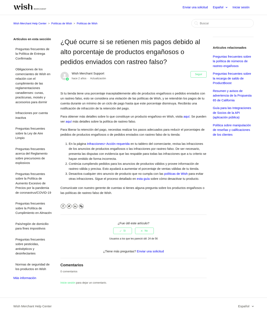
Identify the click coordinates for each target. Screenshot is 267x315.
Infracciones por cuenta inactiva (31, 115)
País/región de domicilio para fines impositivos (31, 226)
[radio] (122, 231)
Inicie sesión (67, 282)
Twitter (69, 206)
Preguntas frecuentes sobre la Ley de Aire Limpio (30, 133)
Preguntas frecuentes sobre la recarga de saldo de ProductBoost (232, 78)
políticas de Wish (176, 173)
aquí (186, 116)
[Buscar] (222, 23)
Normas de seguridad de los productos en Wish (32, 267)
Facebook (63, 206)
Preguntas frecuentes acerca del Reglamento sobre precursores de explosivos (31, 156)
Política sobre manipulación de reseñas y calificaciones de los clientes (232, 129)
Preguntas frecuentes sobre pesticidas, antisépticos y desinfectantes (30, 246)
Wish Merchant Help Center (30, 23)
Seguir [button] (198, 74)
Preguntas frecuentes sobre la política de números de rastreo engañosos (232, 61)
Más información (24, 278)
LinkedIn (75, 206)
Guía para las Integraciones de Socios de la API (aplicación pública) (232, 112)
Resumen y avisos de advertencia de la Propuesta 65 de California (232, 95)
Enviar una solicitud (195, 7)
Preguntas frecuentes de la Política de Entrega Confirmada (32, 53)
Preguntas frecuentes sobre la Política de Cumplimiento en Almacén (33, 208)
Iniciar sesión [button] (241, 7)
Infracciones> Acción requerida (108, 143)
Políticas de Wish (61, 23)
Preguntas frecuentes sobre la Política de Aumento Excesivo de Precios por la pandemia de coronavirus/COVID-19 (33, 183)
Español (218, 7)
